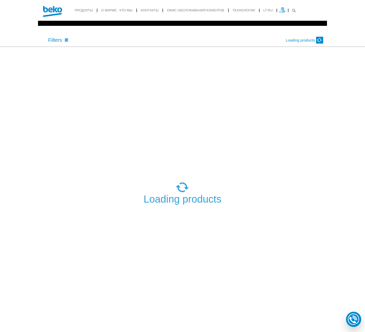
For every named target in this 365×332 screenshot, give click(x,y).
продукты (84, 10)
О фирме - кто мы (117, 10)
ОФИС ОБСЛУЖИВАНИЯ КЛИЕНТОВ (195, 10)
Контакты (149, 10)
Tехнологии (243, 10)
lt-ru (268, 10)
